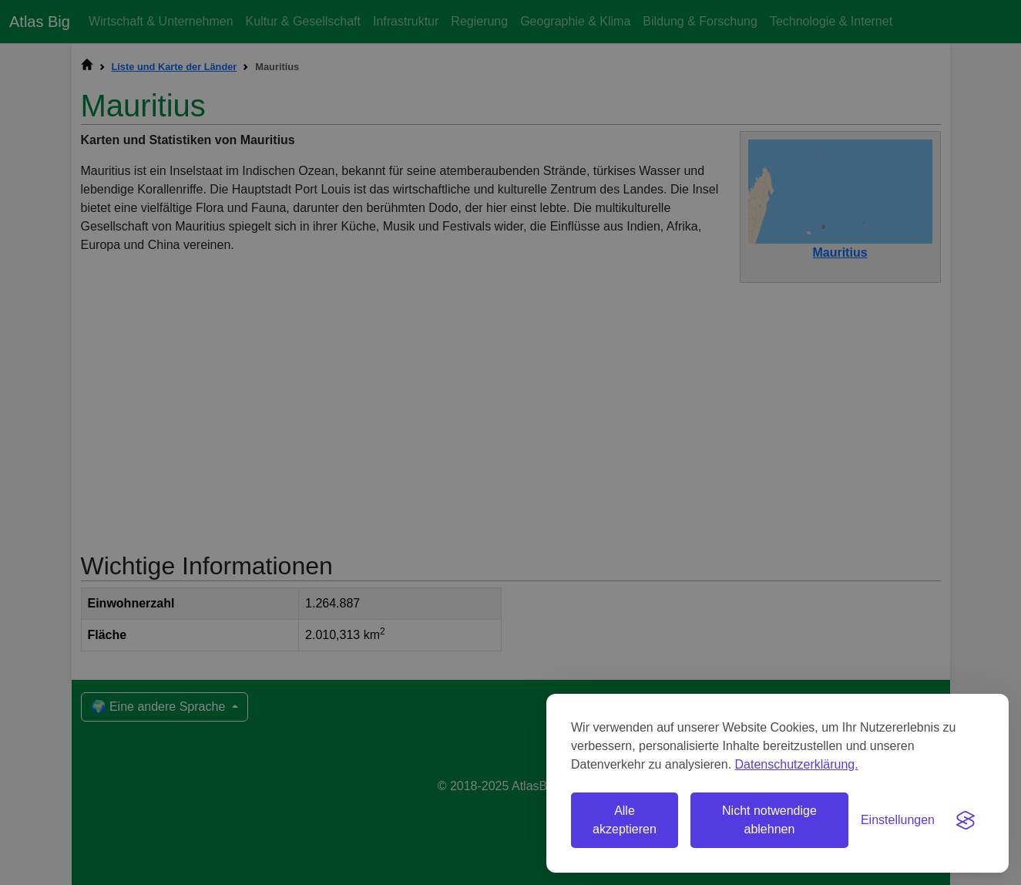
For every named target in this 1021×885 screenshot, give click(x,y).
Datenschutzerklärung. (796, 764)
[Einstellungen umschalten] (898, 820)
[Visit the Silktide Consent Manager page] (965, 820)
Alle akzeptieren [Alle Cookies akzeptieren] (625, 820)
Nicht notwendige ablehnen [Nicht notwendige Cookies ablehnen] (769, 820)
